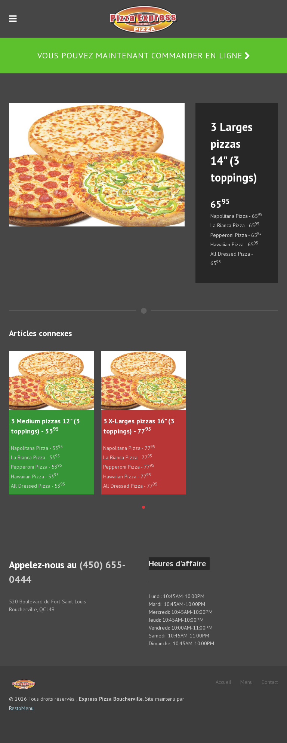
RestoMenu (21, 708)
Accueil (223, 682)
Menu (246, 682)
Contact (270, 682)
